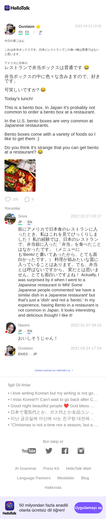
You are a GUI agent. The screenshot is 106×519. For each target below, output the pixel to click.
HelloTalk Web (78, 468)
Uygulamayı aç (88, 508)
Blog (85, 478)
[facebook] (65, 451)
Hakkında (53, 487)
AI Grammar (26, 468)
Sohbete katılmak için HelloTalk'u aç (52, 370)
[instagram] (81, 451)
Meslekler (65, 478)
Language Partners (34, 478)
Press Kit (51, 468)
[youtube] (29, 451)
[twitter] (48, 451)
